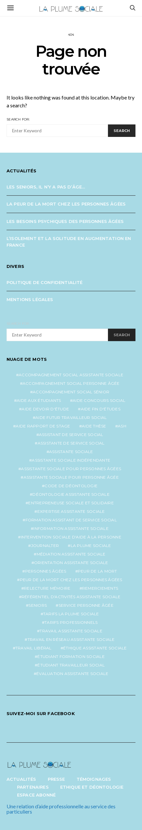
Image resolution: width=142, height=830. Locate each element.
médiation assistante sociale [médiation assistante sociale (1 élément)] (71, 554)
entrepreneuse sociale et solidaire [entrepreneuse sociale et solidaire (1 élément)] (71, 502)
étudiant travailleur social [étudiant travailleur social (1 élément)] (71, 665)
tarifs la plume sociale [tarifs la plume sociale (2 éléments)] (71, 613)
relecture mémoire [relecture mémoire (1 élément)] (47, 588)
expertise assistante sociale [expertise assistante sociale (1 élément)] (71, 511)
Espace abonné (36, 794)
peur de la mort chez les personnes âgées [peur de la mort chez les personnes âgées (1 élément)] (71, 579)
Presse (56, 779)
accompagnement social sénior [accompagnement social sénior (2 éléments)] (71, 391)
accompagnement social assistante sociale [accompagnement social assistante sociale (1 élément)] (71, 374)
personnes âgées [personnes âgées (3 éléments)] (45, 571)
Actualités (21, 779)
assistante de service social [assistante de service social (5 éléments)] (71, 443)
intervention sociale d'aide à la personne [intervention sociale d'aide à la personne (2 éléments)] (71, 537)
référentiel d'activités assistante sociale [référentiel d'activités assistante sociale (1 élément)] (71, 596)
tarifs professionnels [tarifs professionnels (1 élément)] (71, 622)
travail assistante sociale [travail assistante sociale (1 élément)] (71, 630)
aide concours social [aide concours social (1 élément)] (99, 400)
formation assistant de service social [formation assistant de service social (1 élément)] (71, 519)
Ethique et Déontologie (92, 787)
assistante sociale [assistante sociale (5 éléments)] (71, 451)
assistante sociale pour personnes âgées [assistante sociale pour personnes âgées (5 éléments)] (71, 468)
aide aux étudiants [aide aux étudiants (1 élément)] (39, 400)
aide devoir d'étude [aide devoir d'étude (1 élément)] (45, 408)
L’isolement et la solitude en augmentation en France (69, 242)
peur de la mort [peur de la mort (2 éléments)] (97, 571)
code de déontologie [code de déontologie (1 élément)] (71, 485)
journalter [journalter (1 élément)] (45, 545)
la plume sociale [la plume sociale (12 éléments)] (91, 545)
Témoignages (94, 779)
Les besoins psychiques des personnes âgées (65, 221)
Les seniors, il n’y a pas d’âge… (46, 186)
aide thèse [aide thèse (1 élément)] (94, 426)
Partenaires (33, 787)
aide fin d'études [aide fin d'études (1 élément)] (100, 408)
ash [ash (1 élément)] (122, 426)
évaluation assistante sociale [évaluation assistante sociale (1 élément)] (72, 673)
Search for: (18, 119)
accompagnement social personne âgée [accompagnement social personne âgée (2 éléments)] (71, 383)
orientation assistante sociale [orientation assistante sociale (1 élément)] (71, 562)
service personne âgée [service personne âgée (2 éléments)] (86, 605)
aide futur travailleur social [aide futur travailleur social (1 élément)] (71, 417)
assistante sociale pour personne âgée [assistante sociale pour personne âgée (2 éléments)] (71, 477)
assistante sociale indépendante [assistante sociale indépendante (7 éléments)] (71, 460)
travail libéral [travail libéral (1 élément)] (33, 647)
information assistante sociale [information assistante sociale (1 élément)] (71, 528)
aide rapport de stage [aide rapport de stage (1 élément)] (43, 426)
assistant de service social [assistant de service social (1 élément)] (71, 434)
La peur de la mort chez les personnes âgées (66, 204)
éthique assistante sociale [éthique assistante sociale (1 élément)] (95, 647)
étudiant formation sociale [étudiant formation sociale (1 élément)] (71, 656)
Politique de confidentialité (45, 282)
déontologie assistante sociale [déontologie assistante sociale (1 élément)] (71, 494)
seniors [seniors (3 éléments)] (37, 605)
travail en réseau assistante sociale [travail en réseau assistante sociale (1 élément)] (71, 639)
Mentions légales (30, 299)
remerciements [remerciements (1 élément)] (100, 588)
